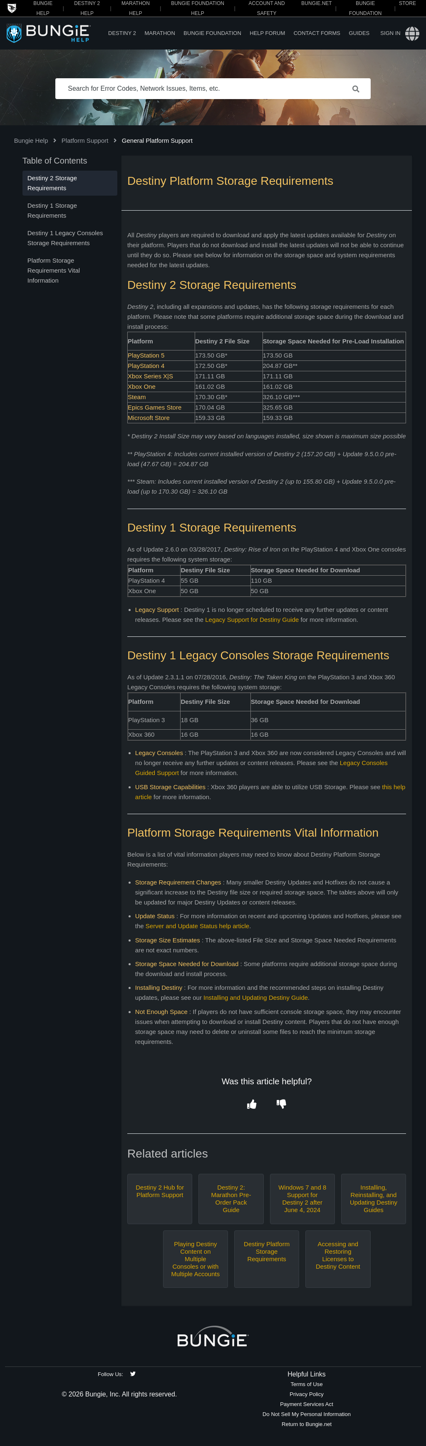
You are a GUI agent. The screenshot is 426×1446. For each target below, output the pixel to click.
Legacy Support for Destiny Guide (252, 619)
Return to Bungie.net (307, 1424)
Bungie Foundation (212, 33)
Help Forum (267, 33)
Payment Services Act (306, 1404)
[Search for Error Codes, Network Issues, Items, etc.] (213, 88)
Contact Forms (317, 33)
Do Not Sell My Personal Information (307, 1414)
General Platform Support (157, 140)
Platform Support (85, 140)
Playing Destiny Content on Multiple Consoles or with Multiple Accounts (195, 1258)
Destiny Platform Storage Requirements (267, 1251)
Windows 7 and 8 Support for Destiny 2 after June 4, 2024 (302, 1198)
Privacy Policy (307, 1394)
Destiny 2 (122, 33)
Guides (359, 33)
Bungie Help (31, 140)
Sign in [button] (390, 33)
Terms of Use (306, 1384)
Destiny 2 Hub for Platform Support (160, 1191)
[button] (252, 1105)
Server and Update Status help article (197, 925)
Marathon (159, 33)
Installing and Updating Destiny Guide (255, 997)
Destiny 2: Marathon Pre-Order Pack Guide (231, 1198)
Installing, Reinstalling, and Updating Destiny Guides (373, 1198)
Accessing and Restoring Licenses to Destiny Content (338, 1255)
